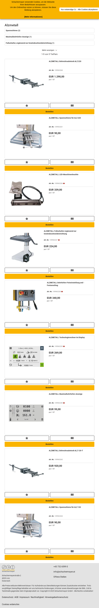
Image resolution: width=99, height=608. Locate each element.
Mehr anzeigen (49, 50)
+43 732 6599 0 (60, 566)
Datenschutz (7, 597)
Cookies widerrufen (10, 604)
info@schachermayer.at (64, 571)
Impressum (24, 597)
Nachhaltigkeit (37, 597)
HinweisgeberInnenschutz (56, 597)
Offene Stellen (59, 577)
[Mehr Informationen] (33, 17)
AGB (16, 597)
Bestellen (49, 112)
